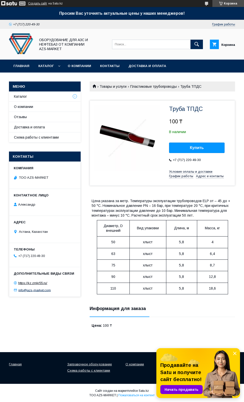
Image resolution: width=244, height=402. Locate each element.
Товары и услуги (113, 86)
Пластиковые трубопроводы (153, 86)
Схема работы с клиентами (36, 137)
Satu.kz (144, 391)
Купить (197, 148)
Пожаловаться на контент (136, 395)
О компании (79, 66)
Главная (21, 66)
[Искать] (196, 44)
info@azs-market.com (34, 290)
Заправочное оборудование (89, 364)
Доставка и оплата (147, 66)
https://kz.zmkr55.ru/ (32, 283)
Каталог (46, 66)
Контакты (110, 66)
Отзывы (20, 117)
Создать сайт (37, 3)
